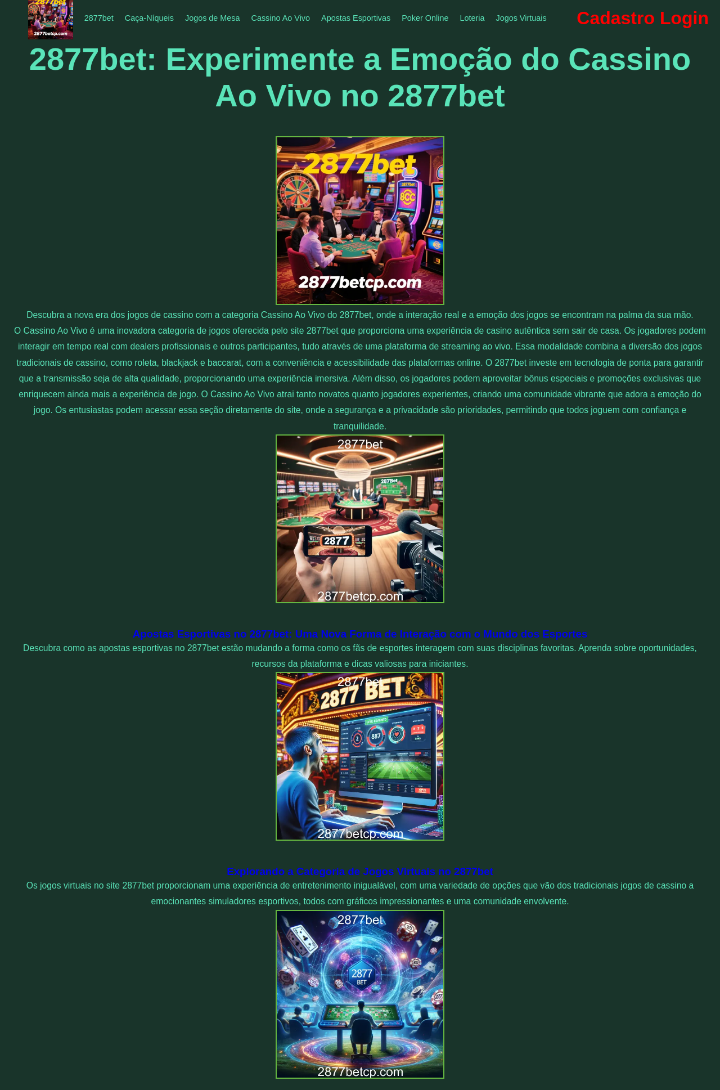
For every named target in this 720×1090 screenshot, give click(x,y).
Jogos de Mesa (212, 18)
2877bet (99, 18)
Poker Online (425, 18)
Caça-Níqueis (149, 18)
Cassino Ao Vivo (280, 18)
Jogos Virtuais (521, 18)
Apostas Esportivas (355, 18)
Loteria (472, 18)
